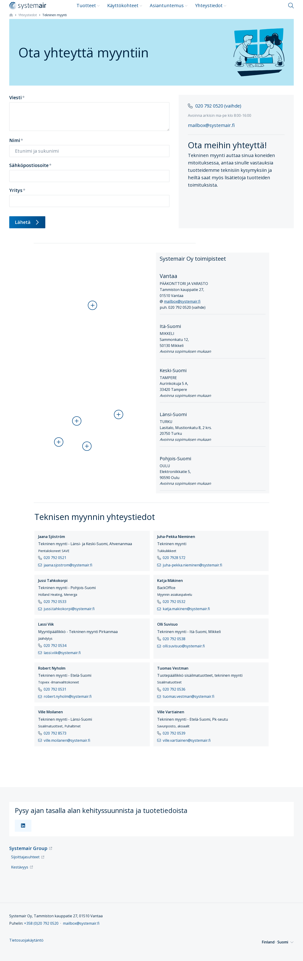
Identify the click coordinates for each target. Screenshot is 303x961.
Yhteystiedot (210, 5)
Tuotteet (88, 5)
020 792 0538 (174, 638)
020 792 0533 (55, 601)
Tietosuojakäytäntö (26, 940)
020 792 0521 (55, 557)
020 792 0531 (55, 689)
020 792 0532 (174, 601)
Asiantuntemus (169, 5)
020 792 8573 (55, 733)
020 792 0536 (174, 689)
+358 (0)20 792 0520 (41, 923)
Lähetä (27, 222)
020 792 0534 (55, 645)
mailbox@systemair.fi (211, 125)
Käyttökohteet (124, 5)
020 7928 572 (174, 557)
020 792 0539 (174, 733)
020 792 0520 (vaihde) (218, 106)
